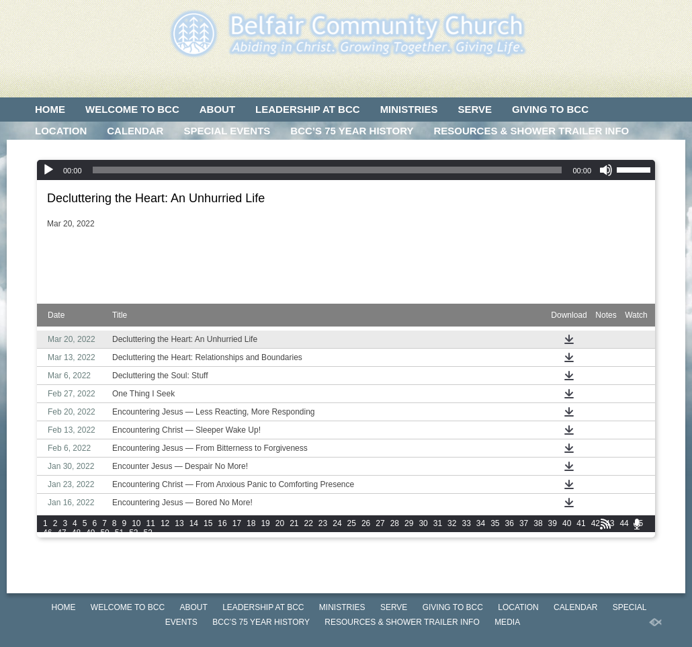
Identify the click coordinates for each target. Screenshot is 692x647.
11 (150, 523)
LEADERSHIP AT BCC (307, 109)
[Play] (48, 170)
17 (236, 523)
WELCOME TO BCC (132, 109)
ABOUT (217, 109)
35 (494, 523)
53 (148, 532)
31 (437, 523)
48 (76, 532)
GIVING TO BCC (550, 109)
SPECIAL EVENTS (226, 130)
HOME (50, 109)
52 (133, 532)
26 (365, 523)
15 (208, 523)
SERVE (475, 109)
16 (222, 523)
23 (322, 523)
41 (580, 523)
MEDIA (51, 152)
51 (119, 532)
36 (509, 523)
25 (351, 523)
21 (294, 523)
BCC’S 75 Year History (351, 130)
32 (451, 523)
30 (423, 523)
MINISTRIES (409, 109)
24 (337, 523)
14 (193, 523)
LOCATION (61, 130)
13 (179, 523)
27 (380, 523)
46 (47, 532)
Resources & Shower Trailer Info (531, 130)
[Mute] (606, 170)
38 (537, 523)
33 (466, 523)
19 (265, 523)
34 (480, 523)
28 (394, 523)
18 (251, 523)
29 (408, 523)
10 (136, 523)
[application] (346, 170)
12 (165, 523)
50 (104, 532)
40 (566, 523)
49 (90, 532)
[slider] (327, 170)
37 (523, 523)
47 (61, 532)
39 (552, 523)
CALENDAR (135, 130)
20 (279, 523)
